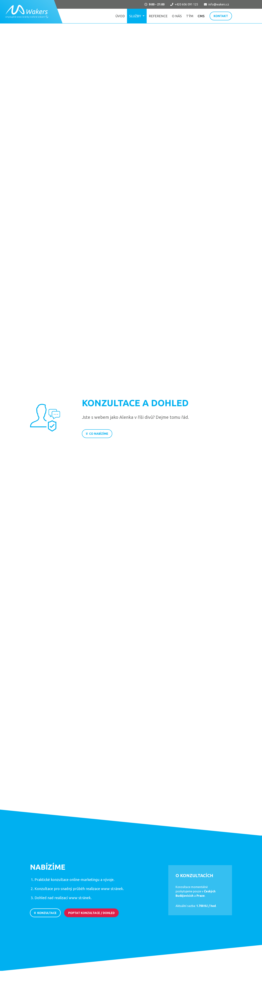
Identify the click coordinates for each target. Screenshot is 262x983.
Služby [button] (135, 16)
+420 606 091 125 (184, 4)
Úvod (120, 16)
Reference (158, 16)
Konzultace (45, 914)
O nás (177, 16)
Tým (189, 16)
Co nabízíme (97, 433)
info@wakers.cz (216, 4)
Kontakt (221, 16)
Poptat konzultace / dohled (91, 914)
